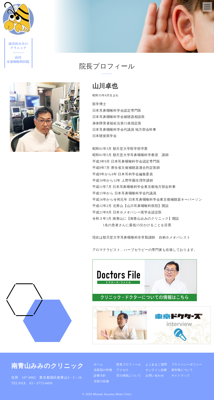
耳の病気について (128, 375)
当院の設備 (101, 381)
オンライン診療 (156, 370)
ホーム (98, 364)
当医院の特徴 (103, 370)
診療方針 (100, 375)
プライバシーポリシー (186, 364)
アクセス (122, 370)
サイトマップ (180, 375)
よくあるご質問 (156, 364)
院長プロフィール (128, 364)
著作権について (182, 370)
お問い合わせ (154, 375)
